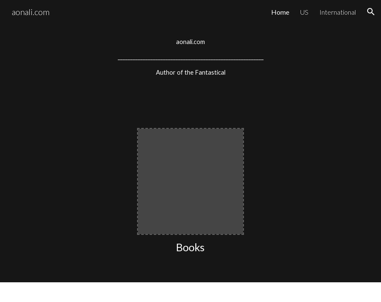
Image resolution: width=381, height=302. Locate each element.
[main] (190, 57)
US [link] (304, 12)
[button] (371, 12)
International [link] (337, 12)
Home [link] (280, 12)
